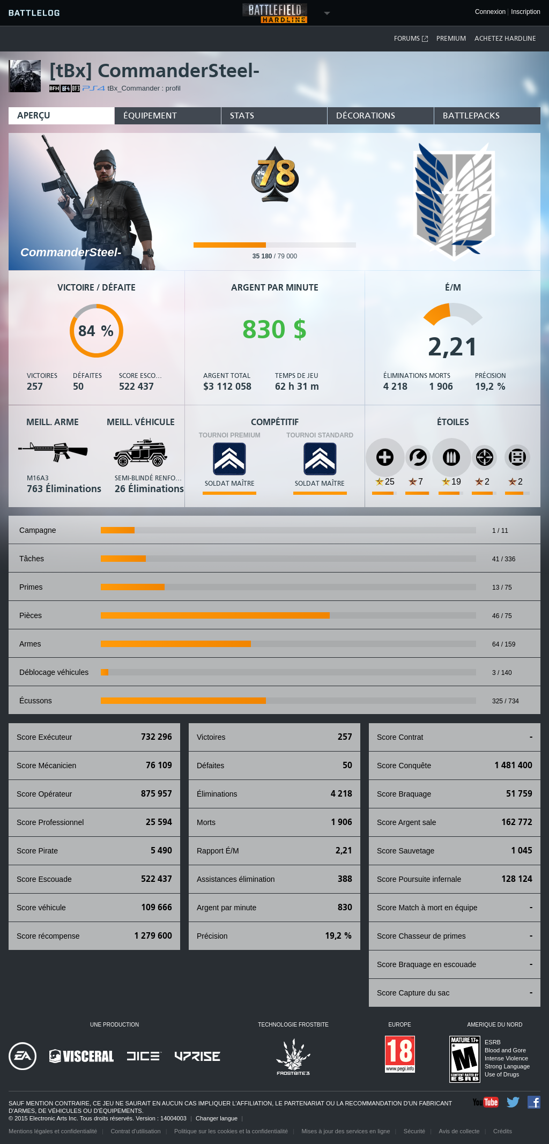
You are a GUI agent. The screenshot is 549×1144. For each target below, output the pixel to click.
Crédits (502, 1131)
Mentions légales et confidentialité (53, 1131)
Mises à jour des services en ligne (345, 1131)
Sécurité (414, 1131)
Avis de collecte (459, 1131)
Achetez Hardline (505, 38)
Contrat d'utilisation (135, 1131)
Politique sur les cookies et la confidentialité (231, 1131)
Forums (411, 39)
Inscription (525, 12)
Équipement (150, 115)
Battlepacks (471, 115)
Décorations (365, 115)
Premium (451, 38)
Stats (242, 115)
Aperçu (33, 115)
